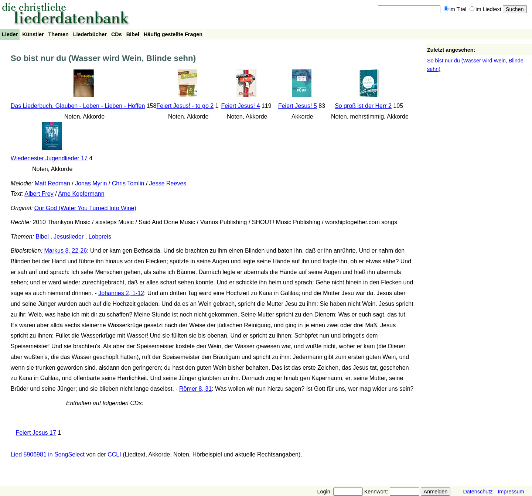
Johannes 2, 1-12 (121, 293)
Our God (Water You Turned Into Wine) (85, 208)
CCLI (114, 454)
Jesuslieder (68, 236)
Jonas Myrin (91, 183)
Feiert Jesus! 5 (297, 106)
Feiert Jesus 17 (36, 433)
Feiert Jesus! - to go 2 (185, 106)
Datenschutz (477, 492)
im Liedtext (485, 9)
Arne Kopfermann (81, 194)
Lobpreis (100, 236)
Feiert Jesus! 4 (240, 106)
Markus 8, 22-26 (65, 250)
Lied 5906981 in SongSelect (48, 454)
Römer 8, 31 (195, 389)
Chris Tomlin (128, 183)
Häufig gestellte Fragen (173, 34)
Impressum (511, 492)
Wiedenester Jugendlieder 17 (49, 158)
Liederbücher (90, 34)
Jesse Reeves (168, 183)
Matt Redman (52, 183)
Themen (58, 34)
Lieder (10, 34)
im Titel (455, 9)
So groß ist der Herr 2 (363, 106)
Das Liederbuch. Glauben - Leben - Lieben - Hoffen (78, 106)
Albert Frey (38, 194)
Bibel (132, 34)
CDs (116, 34)
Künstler (33, 34)
